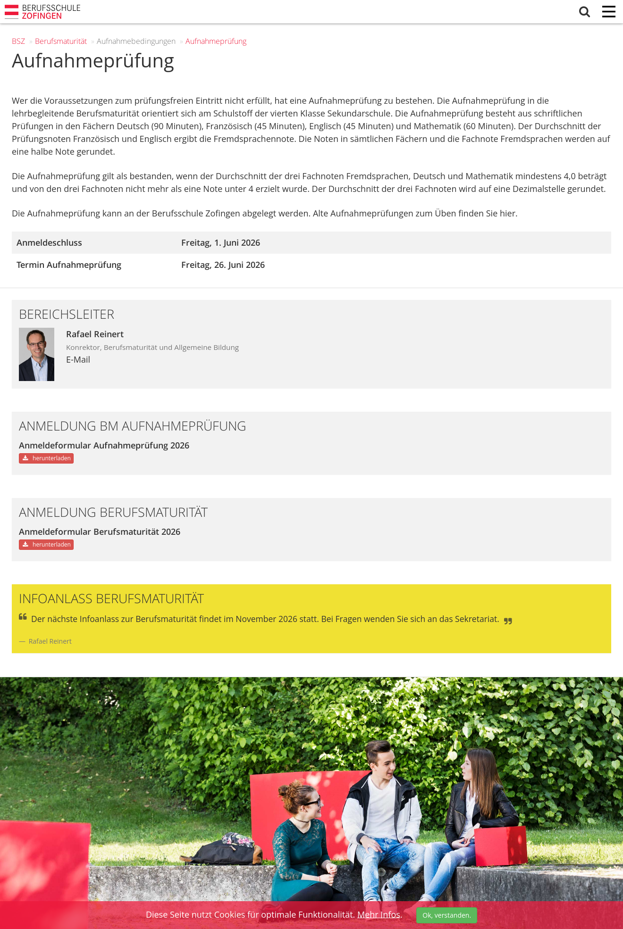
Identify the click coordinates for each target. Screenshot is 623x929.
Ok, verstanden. (446, 915)
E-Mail (78, 359)
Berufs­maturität (61, 41)
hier (507, 213)
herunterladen (46, 458)
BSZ (18, 41)
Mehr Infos (378, 914)
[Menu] (608, 12)
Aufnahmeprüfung (215, 41)
